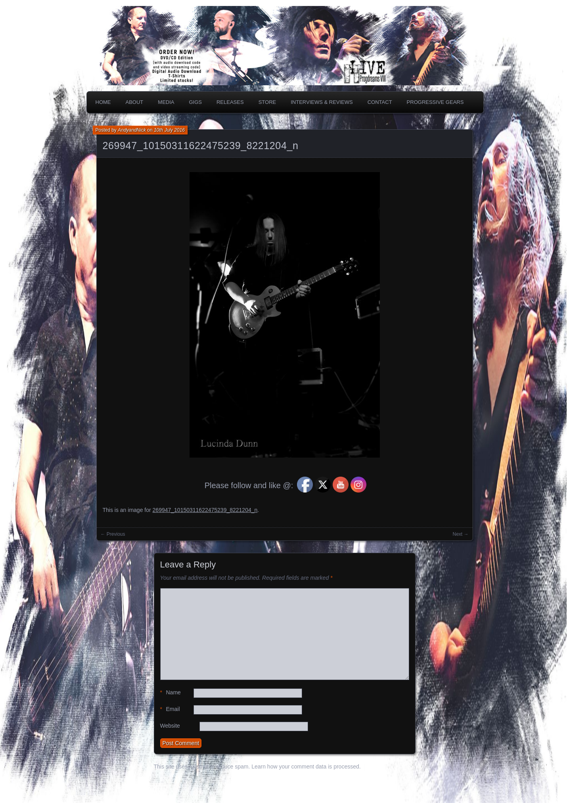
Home (103, 102)
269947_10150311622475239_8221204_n (201, 145)
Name (170, 692)
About (135, 102)
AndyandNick (132, 130)
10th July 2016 (169, 130)
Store (267, 102)
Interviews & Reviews (322, 102)
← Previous (113, 534)
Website (170, 726)
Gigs (195, 102)
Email (170, 709)
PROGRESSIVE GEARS (435, 102)
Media (166, 102)
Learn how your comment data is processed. (305, 766)
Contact (380, 102)
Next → (460, 534)
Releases (230, 102)
